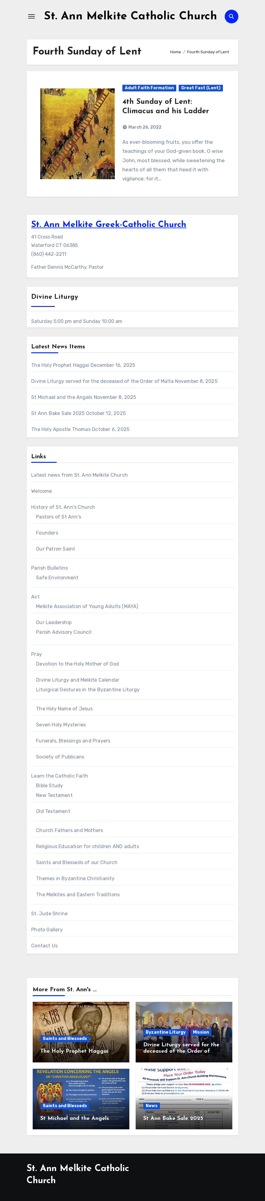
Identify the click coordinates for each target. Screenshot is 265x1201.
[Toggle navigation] (31, 16)
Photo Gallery (47, 930)
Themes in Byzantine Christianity (75, 878)
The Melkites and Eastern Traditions (78, 894)
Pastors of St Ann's (58, 517)
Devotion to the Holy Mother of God (77, 664)
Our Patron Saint (55, 549)
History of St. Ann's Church (63, 507)
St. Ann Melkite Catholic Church (131, 16)
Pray (36, 654)
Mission (201, 1032)
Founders (47, 533)
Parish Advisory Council (63, 632)
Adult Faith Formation (149, 87)
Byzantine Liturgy (166, 1032)
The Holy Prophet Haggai (60, 365)
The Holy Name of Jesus (64, 709)
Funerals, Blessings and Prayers (73, 741)
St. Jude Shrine (49, 913)
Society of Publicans (60, 757)
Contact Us (44, 946)
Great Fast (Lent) (200, 87)
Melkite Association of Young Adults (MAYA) (87, 606)
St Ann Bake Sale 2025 (57, 413)
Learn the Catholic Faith (59, 776)
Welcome (41, 491)
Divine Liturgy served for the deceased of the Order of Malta (102, 381)
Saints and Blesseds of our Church (77, 862)
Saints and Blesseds (65, 1038)
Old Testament (53, 811)
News (151, 1105)
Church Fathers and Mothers (69, 830)
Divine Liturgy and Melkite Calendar (77, 680)
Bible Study (49, 785)
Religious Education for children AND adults (87, 846)
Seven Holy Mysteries (61, 725)
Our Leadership (53, 622)
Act (35, 597)
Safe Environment (57, 578)
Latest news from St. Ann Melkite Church (79, 475)
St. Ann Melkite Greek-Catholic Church (108, 225)
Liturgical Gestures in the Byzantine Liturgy (88, 690)
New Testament (54, 795)
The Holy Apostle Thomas (61, 429)
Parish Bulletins (49, 568)
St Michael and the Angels (61, 397)
